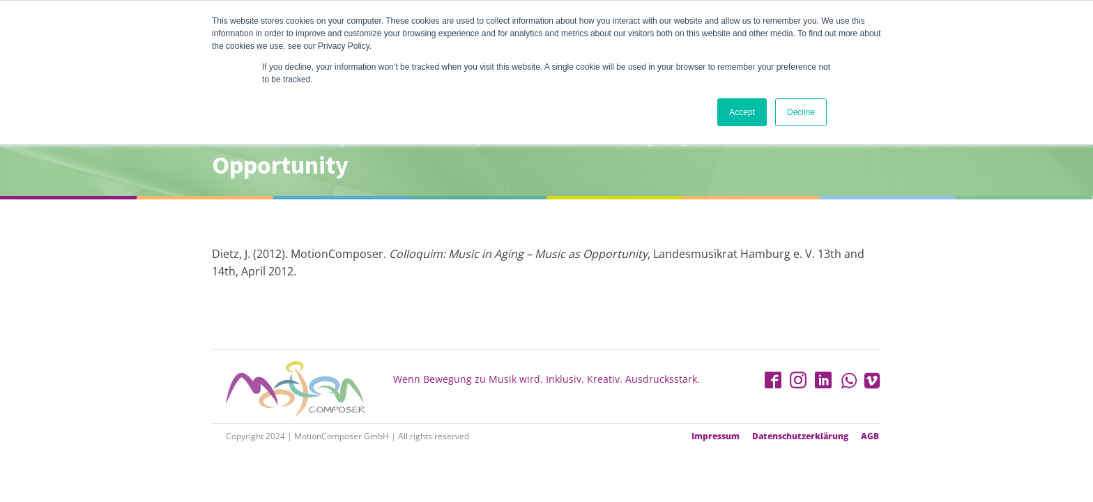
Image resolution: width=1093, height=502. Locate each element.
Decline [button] (801, 112)
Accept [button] (742, 112)
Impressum (715, 436)
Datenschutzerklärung (800, 436)
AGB (870, 436)
